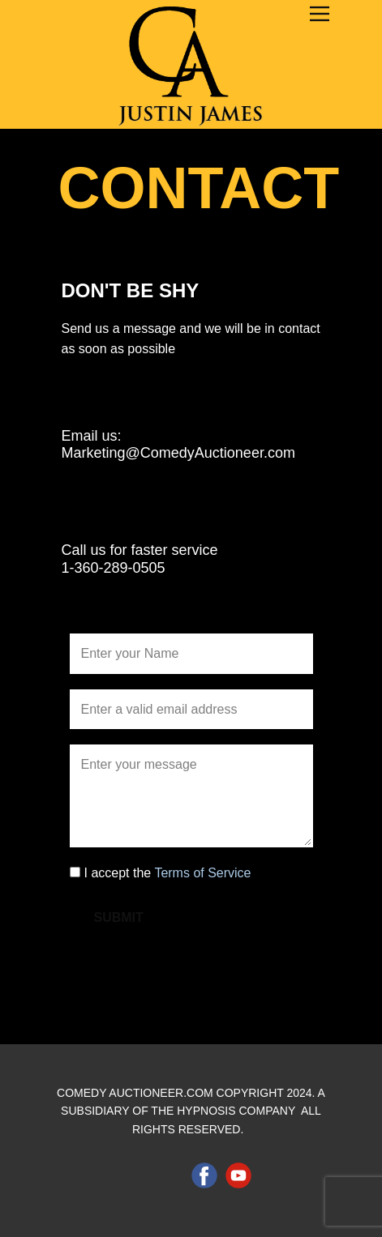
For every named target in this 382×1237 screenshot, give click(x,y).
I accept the (167, 873)
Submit (119, 917)
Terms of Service (202, 873)
